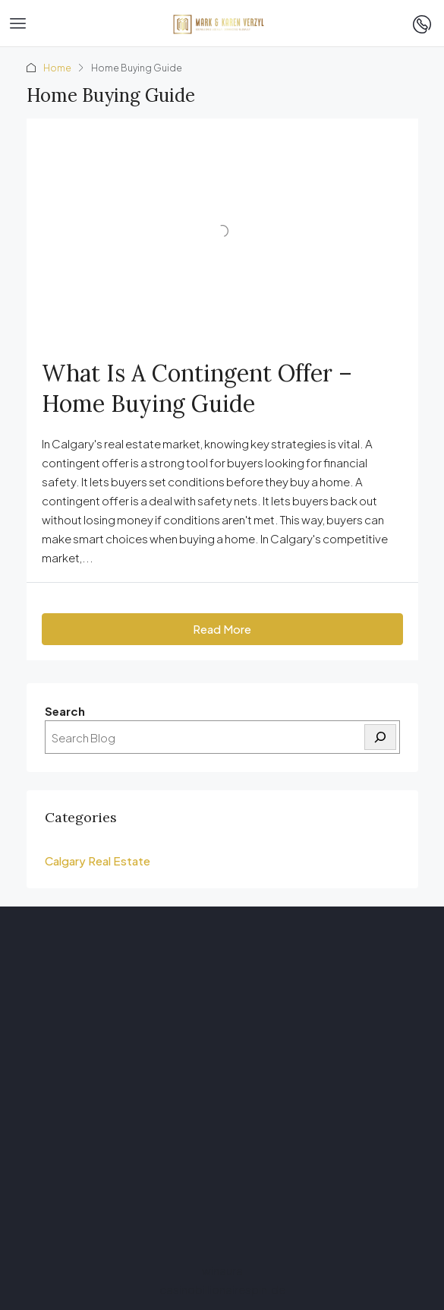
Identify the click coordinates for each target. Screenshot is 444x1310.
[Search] (380, 737)
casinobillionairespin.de (222, 1289)
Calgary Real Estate (97, 860)
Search (65, 711)
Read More (222, 629)
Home (57, 68)
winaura (222, 1270)
